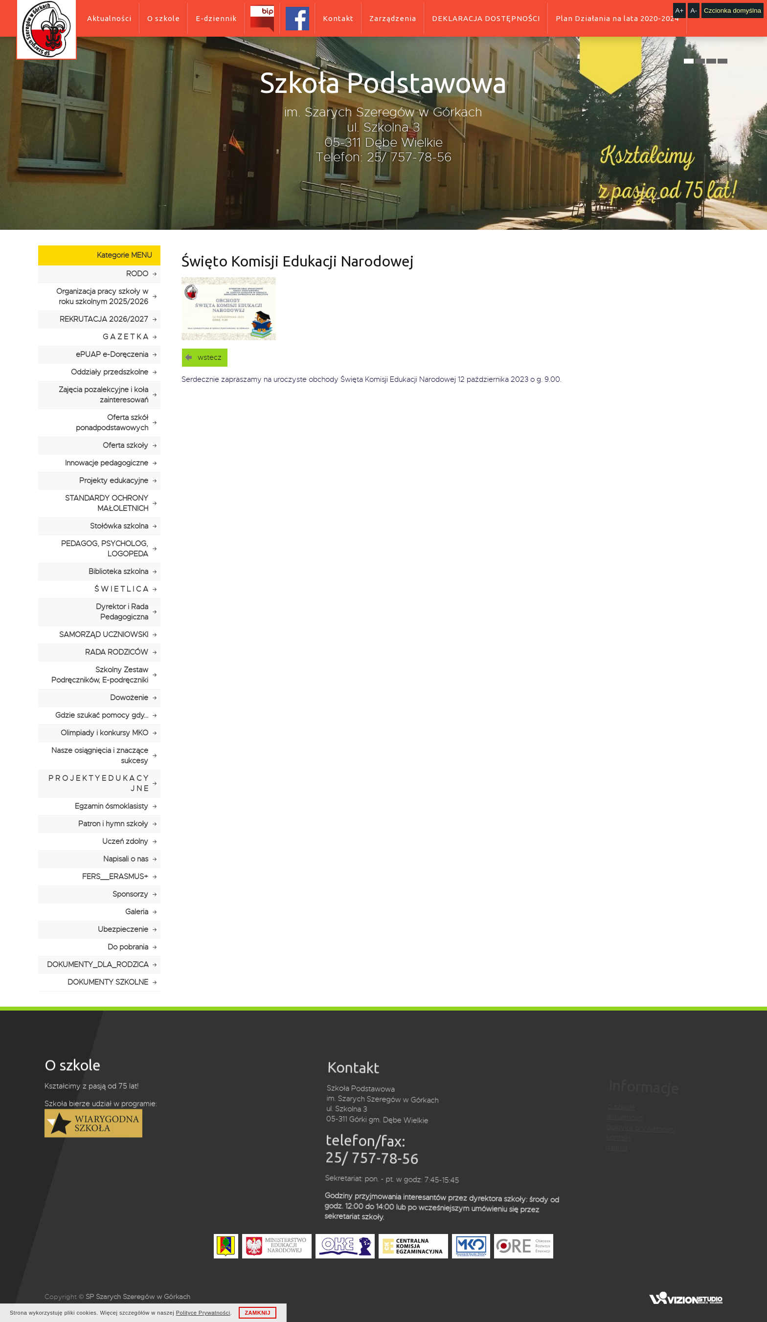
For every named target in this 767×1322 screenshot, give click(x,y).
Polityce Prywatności (203, 1313)
